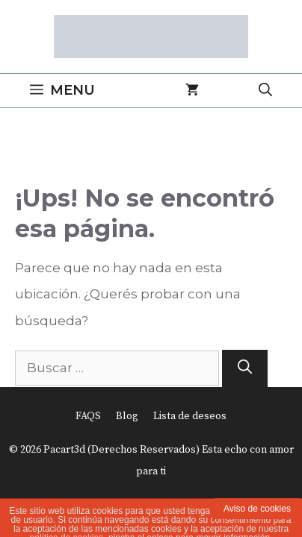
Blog (127, 416)
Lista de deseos (189, 416)
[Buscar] (245, 369)
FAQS (88, 416)
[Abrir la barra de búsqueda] (265, 90)
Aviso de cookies (257, 508)
